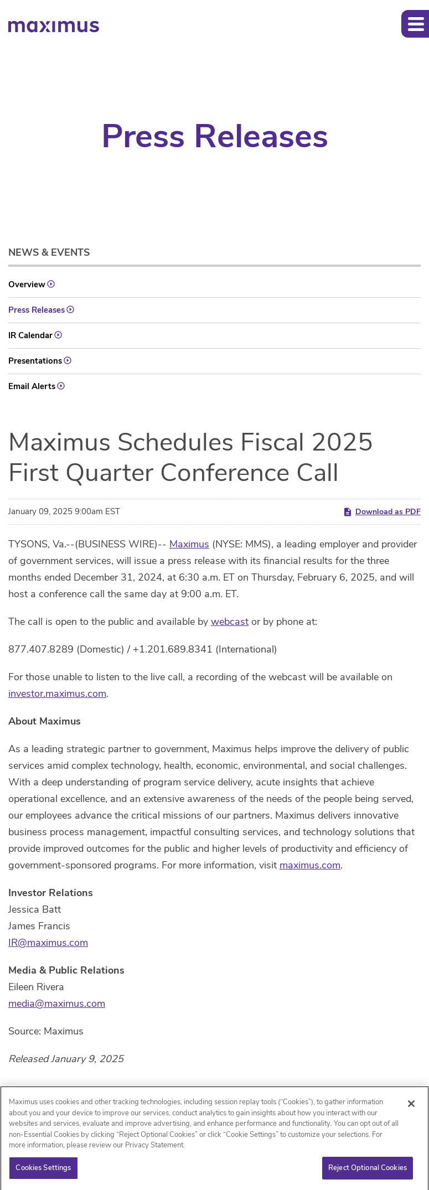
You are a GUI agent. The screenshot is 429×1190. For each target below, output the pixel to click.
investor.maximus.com (57, 693)
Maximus (189, 544)
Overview (26, 284)
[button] (415, 24)
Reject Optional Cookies (367, 1171)
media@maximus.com (56, 1003)
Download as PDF (382, 511)
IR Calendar (30, 335)
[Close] (411, 1107)
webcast (230, 621)
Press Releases (36, 309)
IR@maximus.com (48, 942)
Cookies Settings (43, 1171)
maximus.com (310, 865)
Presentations (35, 360)
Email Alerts (31, 386)
